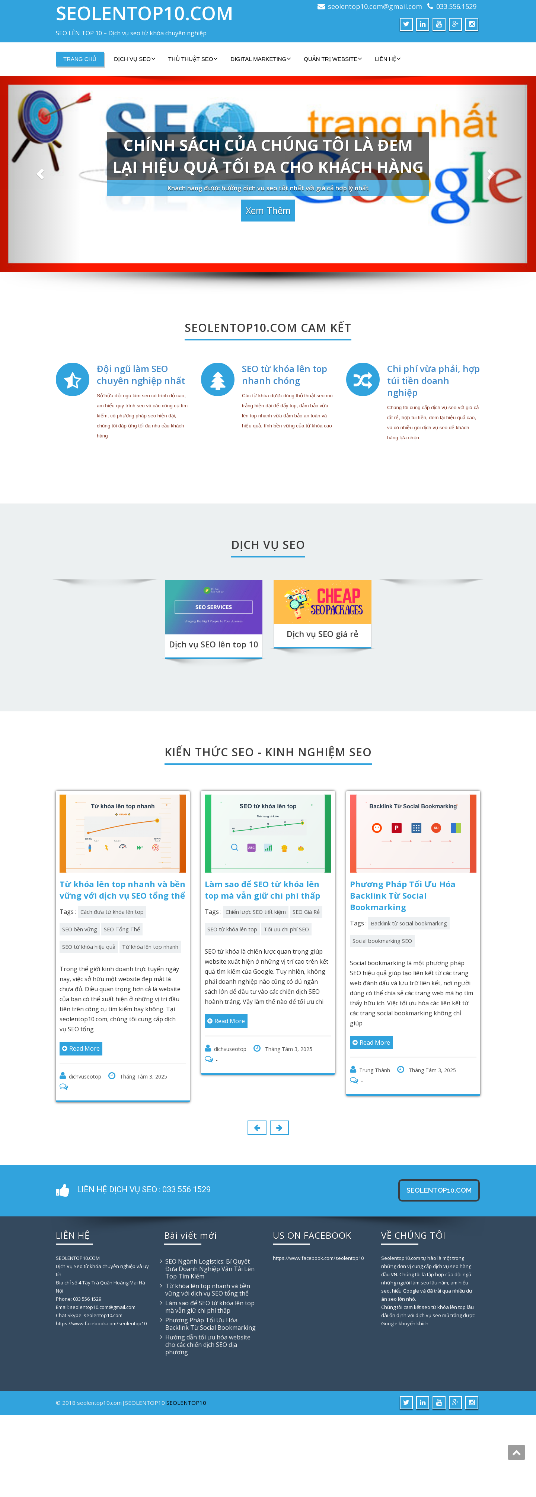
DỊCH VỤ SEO (135, 58)
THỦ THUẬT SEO (193, 58)
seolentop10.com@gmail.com (375, 6)
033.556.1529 (456, 6)
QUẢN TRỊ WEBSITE (333, 58)
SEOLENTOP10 (186, 1484)
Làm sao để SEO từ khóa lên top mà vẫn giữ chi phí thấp (210, 1389)
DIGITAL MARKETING (260, 58)
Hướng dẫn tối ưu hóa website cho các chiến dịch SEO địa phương (208, 1426)
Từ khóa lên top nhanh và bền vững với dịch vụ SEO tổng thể (207, 1372)
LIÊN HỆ (388, 58)
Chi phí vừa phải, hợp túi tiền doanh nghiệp (433, 452)
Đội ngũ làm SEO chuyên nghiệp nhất (141, 446)
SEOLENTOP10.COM (144, 13)
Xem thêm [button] (268, 206)
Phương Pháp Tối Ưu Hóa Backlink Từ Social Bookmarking (210, 1406)
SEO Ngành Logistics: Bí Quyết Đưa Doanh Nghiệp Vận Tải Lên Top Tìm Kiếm (210, 1350)
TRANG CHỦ (79, 59)
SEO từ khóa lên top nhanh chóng (284, 446)
